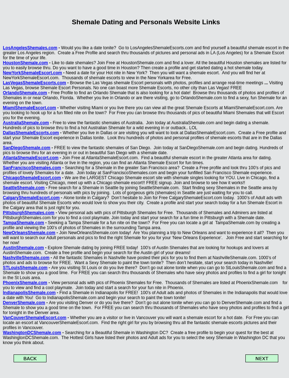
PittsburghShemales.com (28, 212)
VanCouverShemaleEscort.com (34, 317)
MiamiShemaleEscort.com (29, 107)
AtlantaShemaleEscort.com (30, 157)
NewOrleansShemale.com (29, 232)
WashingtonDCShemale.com (32, 332)
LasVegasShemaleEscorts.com (34, 82)
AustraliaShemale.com (26, 122)
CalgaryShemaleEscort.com (31, 197)
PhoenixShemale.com (25, 282)
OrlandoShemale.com (25, 92)
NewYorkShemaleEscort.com (32, 72)
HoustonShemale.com (25, 62)
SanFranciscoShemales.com (32, 167)
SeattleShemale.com (24, 187)
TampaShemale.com (23, 222)
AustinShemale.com (23, 247)
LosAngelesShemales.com (30, 47)
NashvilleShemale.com (26, 257)
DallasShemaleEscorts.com (31, 132)
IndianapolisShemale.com (29, 292)
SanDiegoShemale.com (26, 147)
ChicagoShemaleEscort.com (32, 177)
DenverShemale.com (24, 302)
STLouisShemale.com (25, 267)
